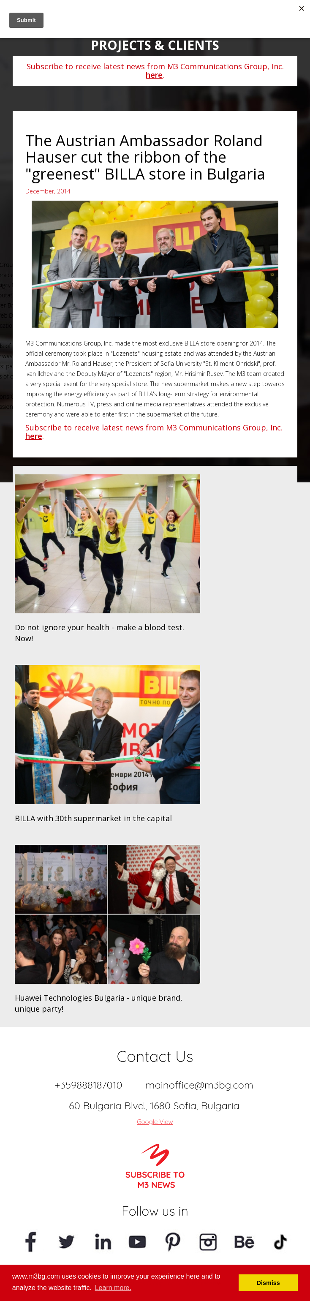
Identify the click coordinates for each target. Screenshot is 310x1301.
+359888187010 (88, 1084)
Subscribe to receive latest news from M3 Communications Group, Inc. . (155, 70)
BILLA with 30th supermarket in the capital (93, 818)
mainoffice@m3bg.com (199, 1084)
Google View (155, 1122)
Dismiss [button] (268, 1282)
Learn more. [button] (113, 1287)
